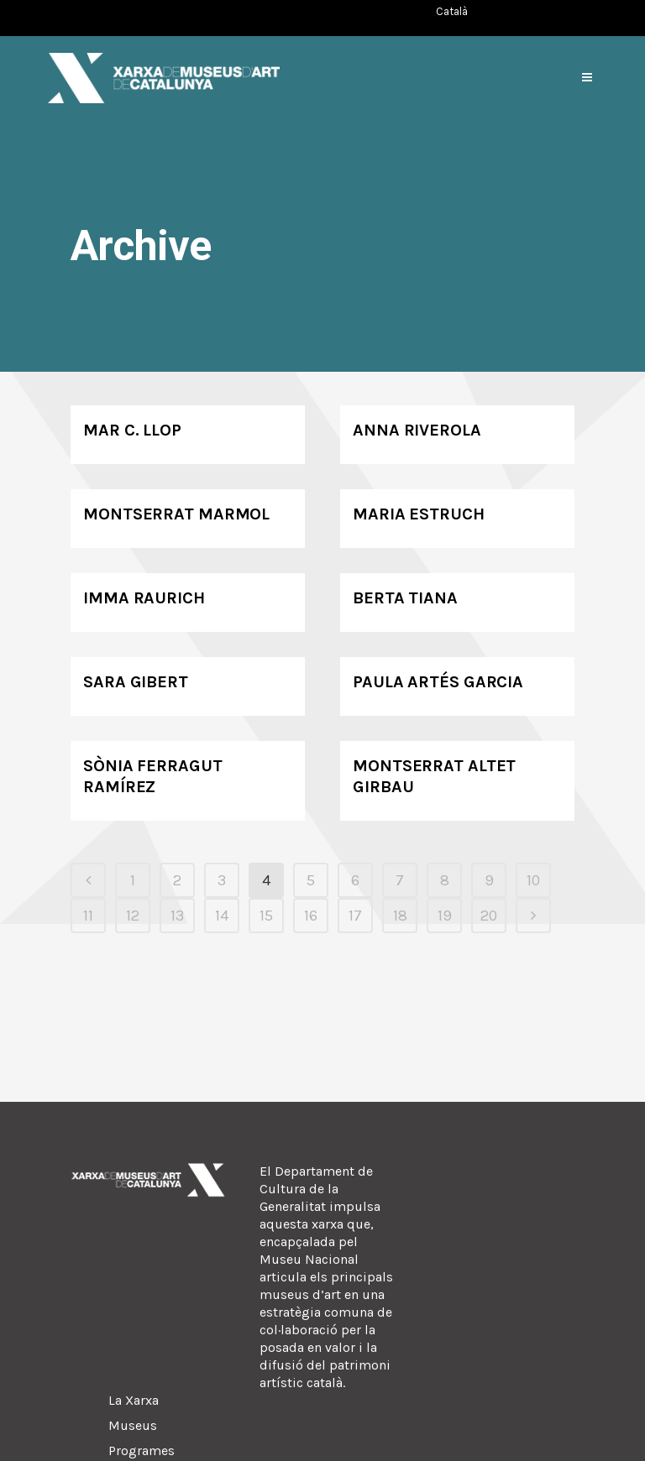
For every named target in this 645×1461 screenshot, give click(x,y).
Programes (141, 1450)
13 (177, 915)
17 (355, 915)
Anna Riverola (417, 430)
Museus (132, 1425)
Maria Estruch (419, 514)
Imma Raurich (144, 598)
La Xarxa (133, 1400)
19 (445, 915)
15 (266, 915)
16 (310, 915)
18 (400, 915)
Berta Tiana (405, 598)
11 (88, 915)
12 (132, 915)
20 (488, 915)
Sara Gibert (135, 681)
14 (221, 915)
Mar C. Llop (132, 430)
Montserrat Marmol (176, 514)
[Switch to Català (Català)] (451, 11)
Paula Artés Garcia (438, 681)
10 (533, 880)
